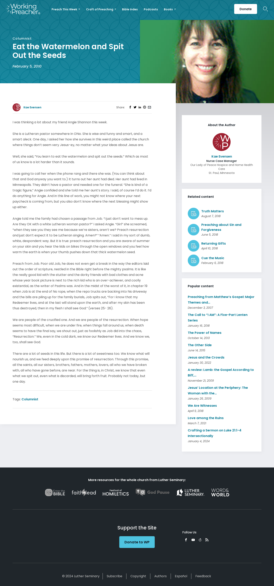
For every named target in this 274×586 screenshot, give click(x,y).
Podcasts (151, 9)
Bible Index (130, 9)
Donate (246, 9)
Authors (160, 576)
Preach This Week (65, 9)
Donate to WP (137, 542)
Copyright (138, 576)
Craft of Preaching (100, 9)
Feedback (203, 576)
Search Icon (265, 9)
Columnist (30, 399)
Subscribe (114, 576)
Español (181, 576)
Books (168, 9)
